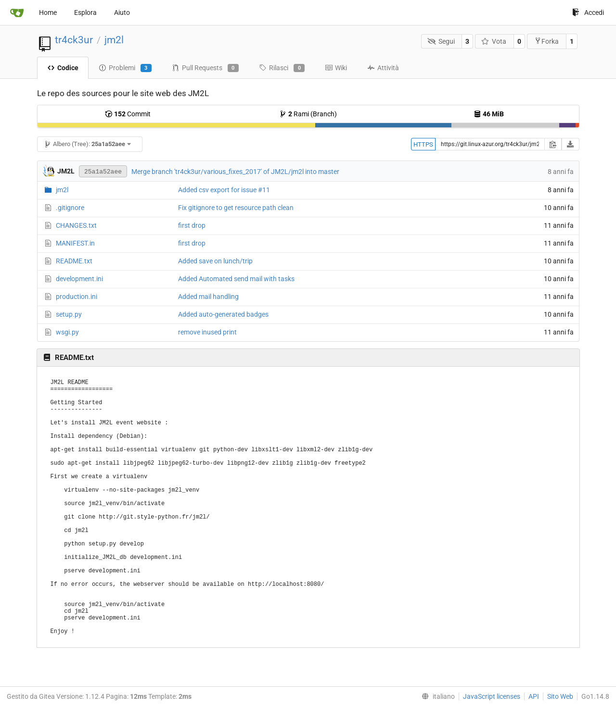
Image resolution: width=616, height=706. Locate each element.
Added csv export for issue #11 (224, 190)
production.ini (76, 296)
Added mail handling (208, 296)
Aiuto (122, 12)
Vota (494, 41)
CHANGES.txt (76, 225)
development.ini (79, 279)
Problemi (125, 68)
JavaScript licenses (491, 696)
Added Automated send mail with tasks (236, 279)
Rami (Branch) (308, 114)
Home (48, 12)
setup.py (69, 314)
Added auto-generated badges (223, 314)
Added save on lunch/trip (215, 261)
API (533, 696)
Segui (441, 41)
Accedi (588, 12)
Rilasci (282, 68)
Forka (546, 41)
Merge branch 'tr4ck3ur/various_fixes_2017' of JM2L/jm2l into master (235, 171)
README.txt (74, 261)
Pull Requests (205, 68)
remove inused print (207, 332)
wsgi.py (67, 332)
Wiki (336, 68)
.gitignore (70, 207)
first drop (191, 225)
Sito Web (560, 696)
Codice (62, 68)
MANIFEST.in (75, 243)
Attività (383, 68)
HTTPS (423, 144)
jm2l (114, 40)
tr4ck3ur (74, 40)
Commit (128, 114)
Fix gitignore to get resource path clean (236, 207)
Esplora (85, 12)
